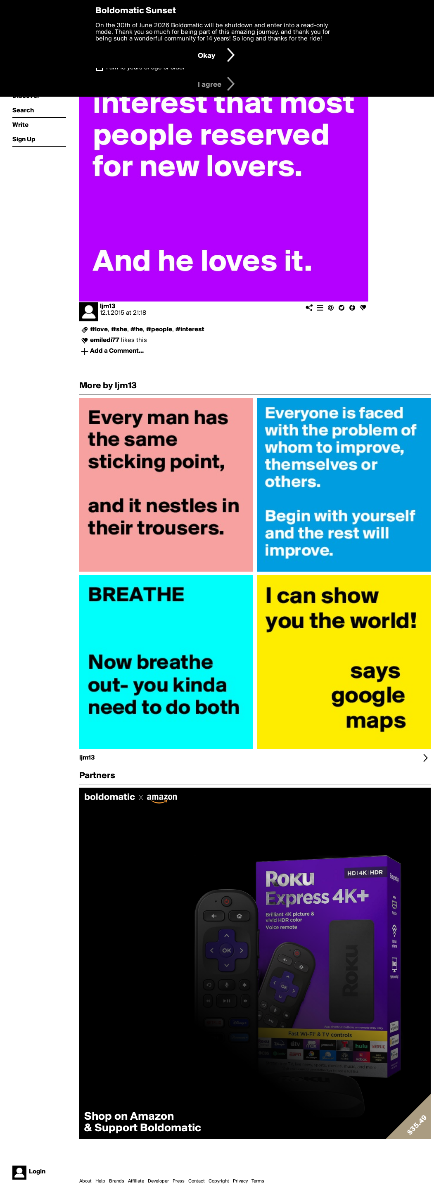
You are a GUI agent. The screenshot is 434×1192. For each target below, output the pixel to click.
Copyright (219, 1181)
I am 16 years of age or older (145, 67)
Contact (196, 1181)
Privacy (240, 1181)
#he (136, 329)
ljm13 (108, 306)
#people (159, 329)
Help (100, 1181)
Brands (116, 1181)
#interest (189, 329)
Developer (158, 1181)
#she (119, 329)
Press (179, 1181)
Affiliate (136, 1181)
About (85, 1181)
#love (99, 329)
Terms (257, 1181)
